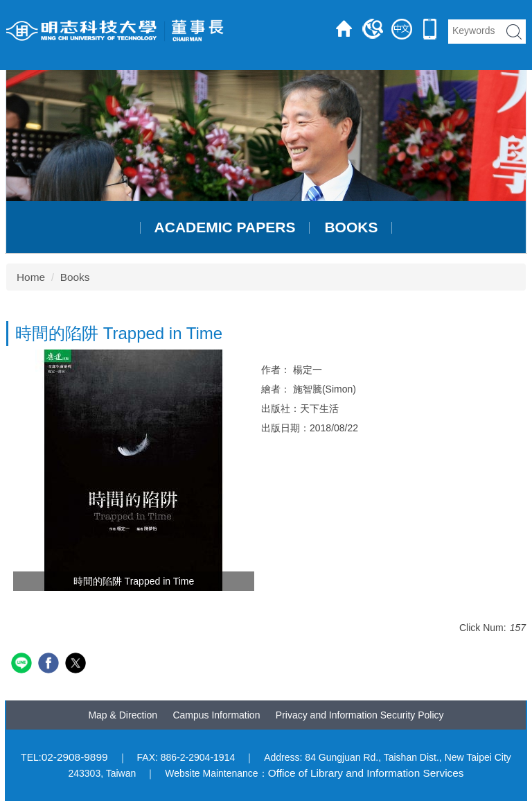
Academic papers (225, 227)
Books (351, 227)
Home (31, 277)
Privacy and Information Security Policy (360, 715)
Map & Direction (122, 715)
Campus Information (216, 715)
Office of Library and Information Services (366, 773)
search (514, 31)
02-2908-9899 (75, 757)
